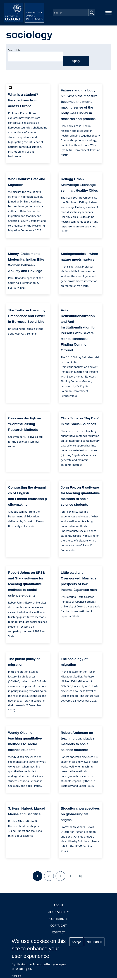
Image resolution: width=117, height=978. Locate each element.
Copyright (58, 927)
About (58, 906)
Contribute (58, 920)
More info (17, 975)
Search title (14, 51)
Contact (58, 933)
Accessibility (58, 913)
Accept (76, 942)
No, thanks (94, 942)
